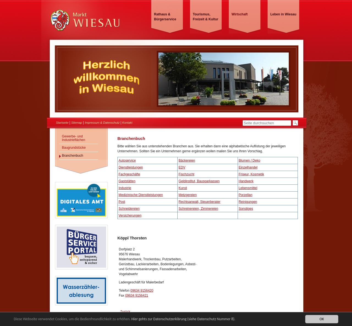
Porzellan (245, 195)
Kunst (182, 188)
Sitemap (76, 122)
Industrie (125, 188)
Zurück (125, 312)
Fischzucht (186, 174)
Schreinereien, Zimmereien (198, 209)
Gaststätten (127, 181)
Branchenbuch (72, 156)
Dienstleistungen (131, 167)
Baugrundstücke (74, 148)
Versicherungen (130, 215)
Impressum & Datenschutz (102, 122)
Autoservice (127, 160)
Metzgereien (187, 195)
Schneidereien (129, 209)
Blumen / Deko (249, 160)
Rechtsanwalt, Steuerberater (199, 202)
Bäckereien (186, 160)
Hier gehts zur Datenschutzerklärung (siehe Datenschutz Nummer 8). (183, 319)
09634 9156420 (141, 290)
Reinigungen (248, 202)
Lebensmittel (248, 188)
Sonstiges (246, 209)
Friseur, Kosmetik (251, 174)
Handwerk (246, 181)
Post (122, 202)
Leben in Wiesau (283, 14)
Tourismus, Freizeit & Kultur (205, 16)
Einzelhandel (248, 167)
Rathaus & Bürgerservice (165, 16)
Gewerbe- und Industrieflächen (73, 138)
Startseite (62, 122)
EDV (181, 167)
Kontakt (127, 122)
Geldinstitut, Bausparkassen (198, 181)
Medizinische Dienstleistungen (141, 195)
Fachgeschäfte (129, 174)
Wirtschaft (240, 14)
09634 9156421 (136, 295)
